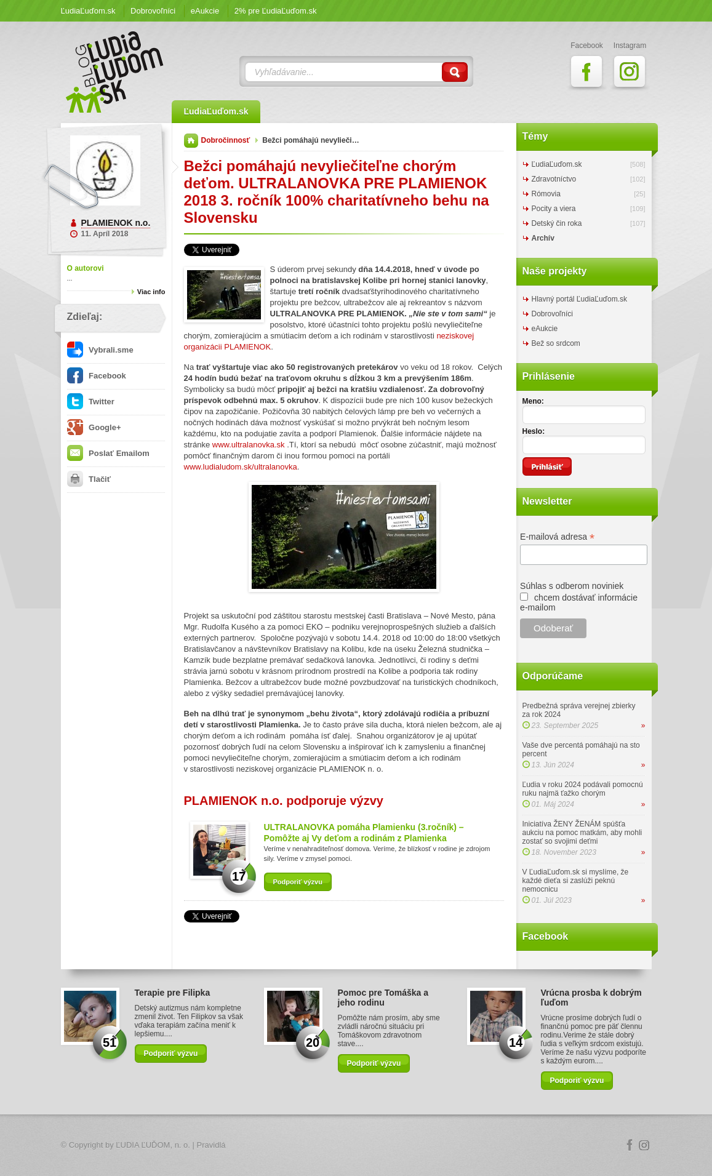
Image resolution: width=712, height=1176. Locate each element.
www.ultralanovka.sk (248, 444)
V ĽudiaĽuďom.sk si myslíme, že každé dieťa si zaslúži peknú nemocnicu (575, 881)
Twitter (90, 401)
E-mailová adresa (557, 537)
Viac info (151, 291)
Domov (191, 141)
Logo (356, 1145)
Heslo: (533, 431)
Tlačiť (89, 479)
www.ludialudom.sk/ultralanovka (240, 466)
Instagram (644, 1145)
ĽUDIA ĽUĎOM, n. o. (153, 1145)
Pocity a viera (554, 208)
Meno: (533, 401)
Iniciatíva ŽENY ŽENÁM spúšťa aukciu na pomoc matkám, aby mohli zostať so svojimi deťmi (582, 833)
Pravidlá (211, 1145)
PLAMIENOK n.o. (116, 223)
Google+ (94, 427)
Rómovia (546, 194)
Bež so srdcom (556, 343)
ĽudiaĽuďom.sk (88, 10)
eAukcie (205, 10)
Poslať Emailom (108, 453)
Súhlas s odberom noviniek (571, 586)
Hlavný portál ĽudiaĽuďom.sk (579, 299)
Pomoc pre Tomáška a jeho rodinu (383, 997)
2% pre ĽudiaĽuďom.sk (275, 10)
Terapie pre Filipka (172, 993)
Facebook (96, 375)
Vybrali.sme (100, 350)
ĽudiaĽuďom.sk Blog (115, 72)
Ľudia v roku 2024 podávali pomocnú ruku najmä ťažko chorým (582, 789)
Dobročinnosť (225, 140)
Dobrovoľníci (152, 10)
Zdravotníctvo (554, 179)
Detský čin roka (557, 223)
